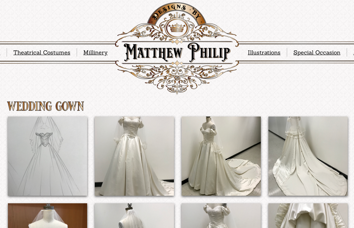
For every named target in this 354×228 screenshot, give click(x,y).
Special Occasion (316, 52)
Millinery (95, 52)
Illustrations (264, 52)
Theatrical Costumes (41, 52)
